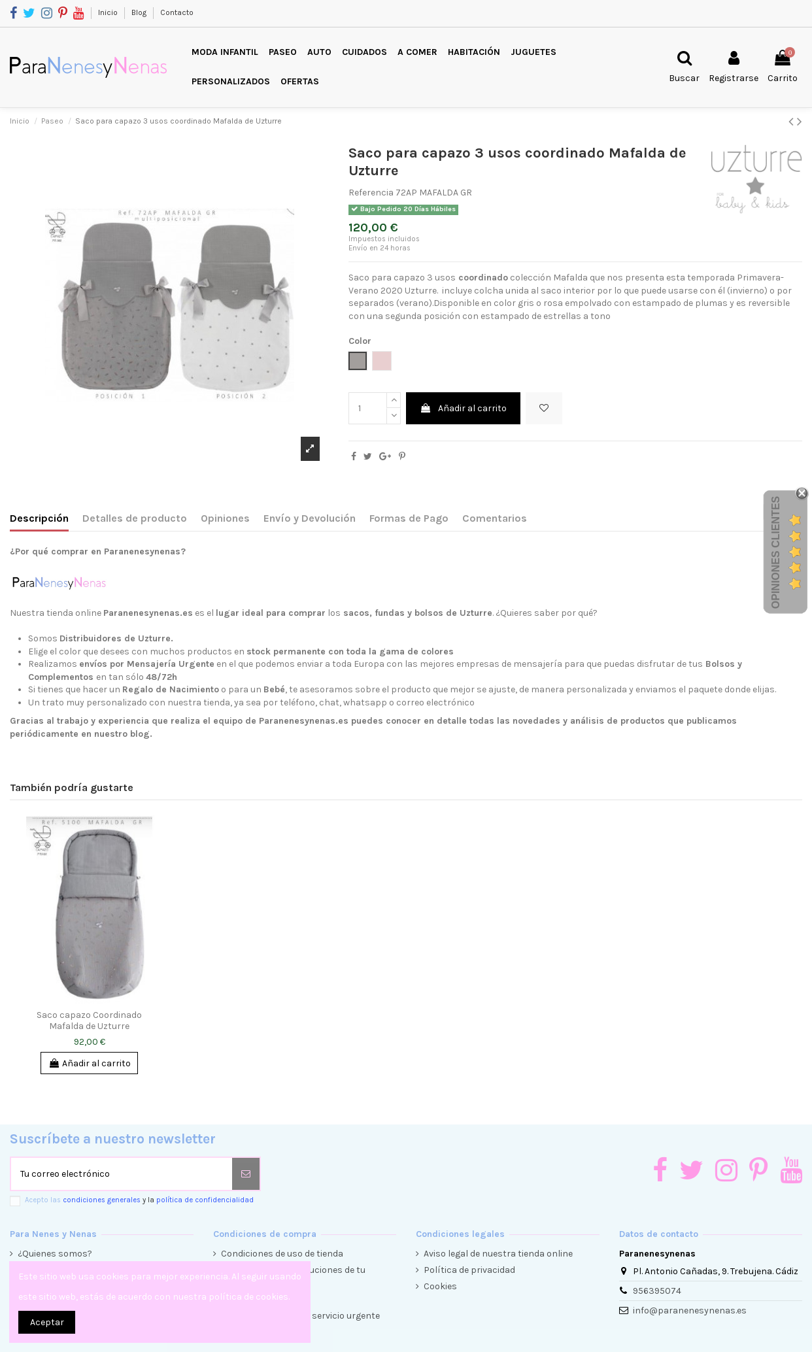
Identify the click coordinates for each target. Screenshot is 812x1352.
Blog (139, 12)
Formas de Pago (408, 518)
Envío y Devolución (309, 518)
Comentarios (494, 518)
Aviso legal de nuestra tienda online (498, 1253)
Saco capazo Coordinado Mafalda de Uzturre (89, 1020)
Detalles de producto (134, 518)
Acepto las (139, 1200)
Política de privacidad (469, 1270)
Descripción (39, 518)
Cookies (440, 1286)
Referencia (371, 192)
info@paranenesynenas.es (690, 1310)
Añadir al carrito (463, 408)
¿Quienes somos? (55, 1253)
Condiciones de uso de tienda (282, 1253)
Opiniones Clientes (775, 552)
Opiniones (225, 518)
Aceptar (47, 1322)
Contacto (177, 12)
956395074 (657, 1290)
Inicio (109, 12)
